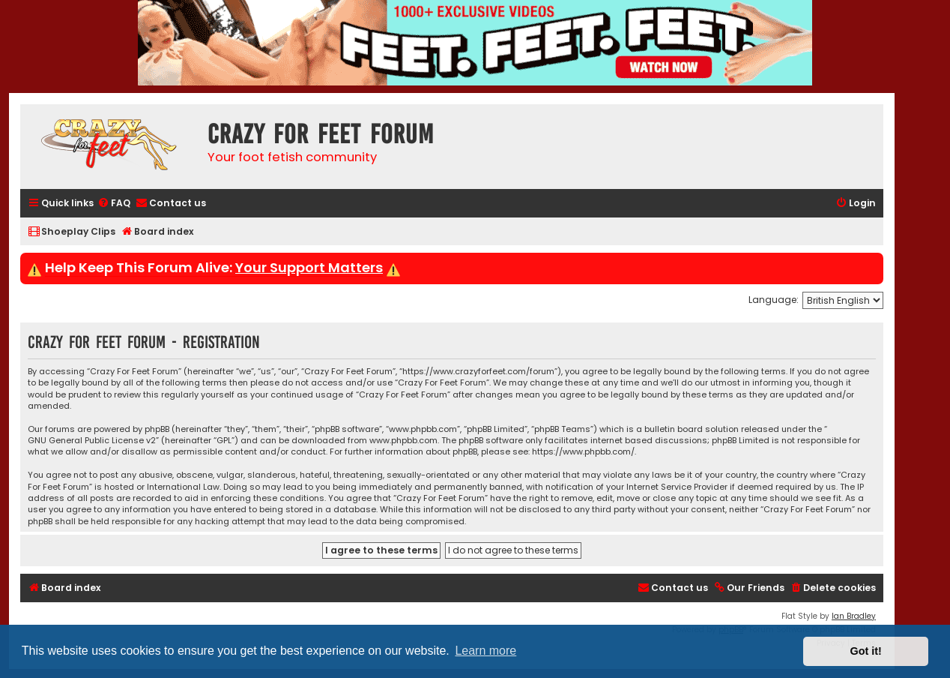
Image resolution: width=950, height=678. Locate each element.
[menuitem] (113, 204)
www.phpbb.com (403, 440)
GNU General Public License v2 (92, 440)
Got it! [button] (866, 651)
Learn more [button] (485, 650)
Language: (773, 299)
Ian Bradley (854, 616)
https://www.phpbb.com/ (583, 452)
